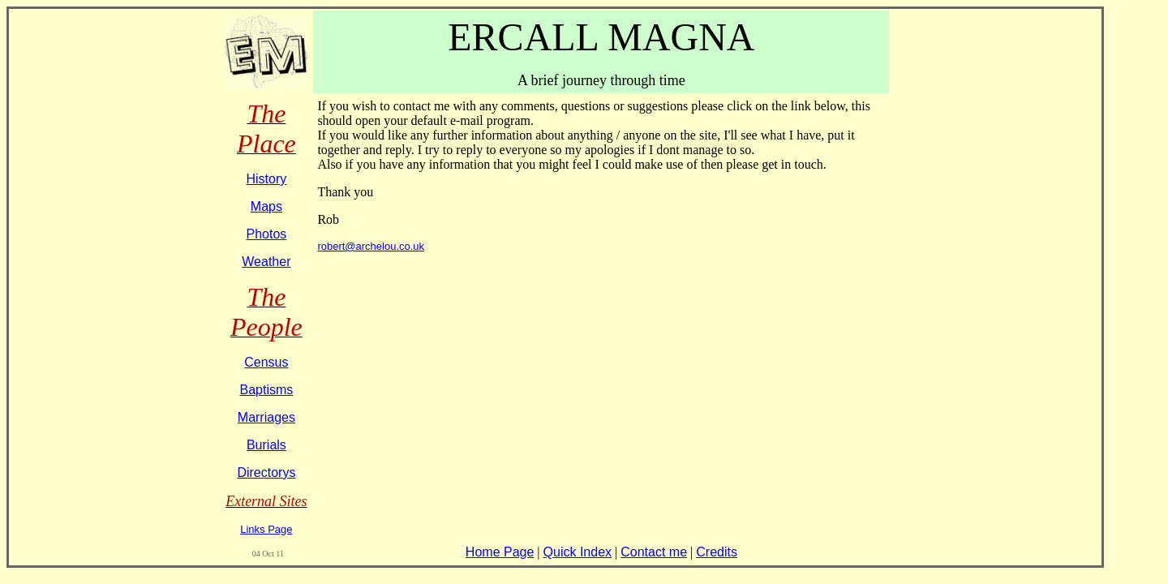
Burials (266, 445)
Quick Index (577, 552)
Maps (266, 206)
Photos (266, 234)
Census (266, 362)
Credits (716, 552)
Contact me (653, 552)
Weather (266, 261)
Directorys (266, 472)
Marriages (266, 417)
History (267, 179)
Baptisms (266, 390)
